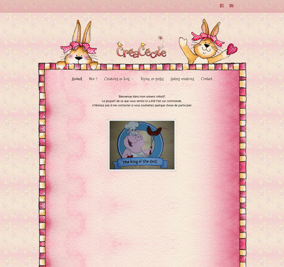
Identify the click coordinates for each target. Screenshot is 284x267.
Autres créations (182, 79)
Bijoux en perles (152, 79)
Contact (206, 79)
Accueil (77, 79)
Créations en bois (116, 79)
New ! (93, 79)
